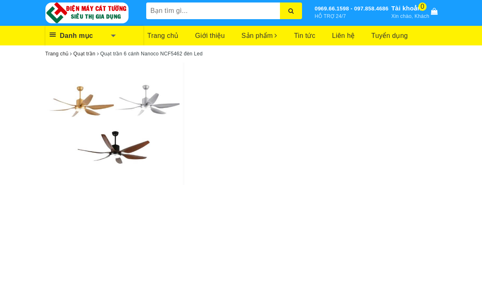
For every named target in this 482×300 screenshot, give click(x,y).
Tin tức (304, 35)
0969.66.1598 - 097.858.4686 (351, 8)
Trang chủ (163, 35)
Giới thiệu (210, 35)
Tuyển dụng (389, 35)
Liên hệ (343, 35)
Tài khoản (406, 8)
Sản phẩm (259, 35)
